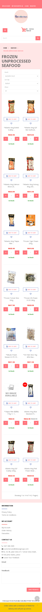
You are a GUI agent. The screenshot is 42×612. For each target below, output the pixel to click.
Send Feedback (33, 590)
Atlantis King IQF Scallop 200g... (11, 469)
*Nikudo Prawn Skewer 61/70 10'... (11, 356)
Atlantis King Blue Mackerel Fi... (30, 413)
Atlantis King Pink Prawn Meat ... (30, 469)
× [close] (37, 605)
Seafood (13, 48)
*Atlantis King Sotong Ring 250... (30, 185)
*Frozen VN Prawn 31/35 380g (30, 299)
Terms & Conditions (9, 515)
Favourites (5, 533)
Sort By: (7, 80)
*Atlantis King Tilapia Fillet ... (11, 242)
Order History (6, 530)
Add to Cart (11, 119)
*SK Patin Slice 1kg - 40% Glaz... (30, 356)
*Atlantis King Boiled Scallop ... (11, 129)
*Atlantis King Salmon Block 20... (11, 185)
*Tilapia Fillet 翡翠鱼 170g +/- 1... (11, 413)
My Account (6, 528)
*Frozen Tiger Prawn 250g (30, 242)
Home (5, 48)
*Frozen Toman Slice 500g (11, 299)
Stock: (6, 72)
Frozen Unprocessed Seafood (13, 51)
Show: (6, 87)
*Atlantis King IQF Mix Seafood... (30, 129)
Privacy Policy (7, 512)
